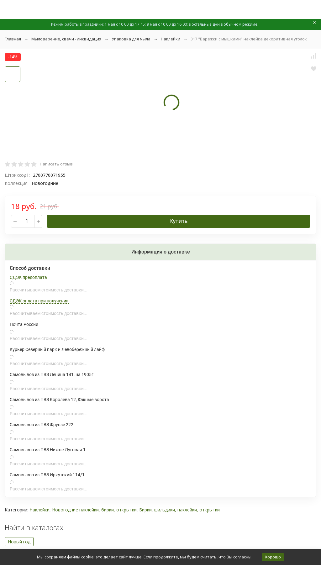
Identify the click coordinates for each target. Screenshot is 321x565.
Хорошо (273, 557)
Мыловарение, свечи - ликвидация (66, 39)
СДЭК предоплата (28, 277)
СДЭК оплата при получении (39, 300)
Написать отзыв (56, 164)
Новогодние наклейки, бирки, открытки (94, 510)
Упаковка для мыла (131, 39)
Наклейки (170, 39)
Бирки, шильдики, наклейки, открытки (179, 510)
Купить (178, 220)
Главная (13, 39)
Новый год (19, 542)
